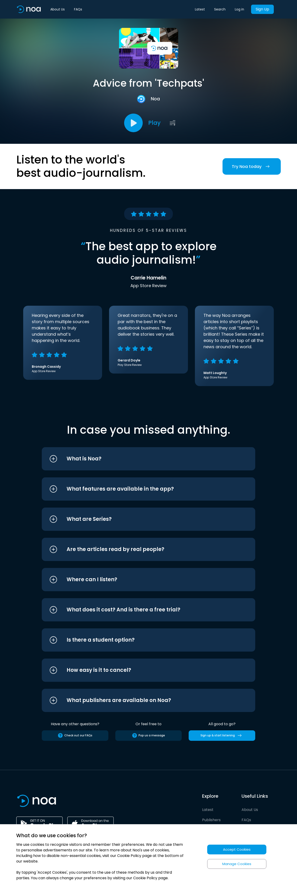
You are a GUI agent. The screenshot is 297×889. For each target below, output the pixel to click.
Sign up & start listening (221, 735)
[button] (140, 459)
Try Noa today (251, 166)
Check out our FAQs (75, 735)
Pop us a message (148, 735)
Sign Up (262, 9)
